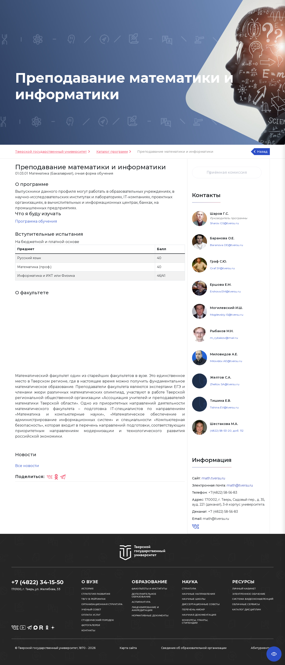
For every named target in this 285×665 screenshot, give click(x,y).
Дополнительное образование (144, 595)
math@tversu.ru (240, 485)
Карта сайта (128, 648)
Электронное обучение (248, 593)
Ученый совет (91, 609)
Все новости (27, 466)
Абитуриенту (260, 648)
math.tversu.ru (213, 478)
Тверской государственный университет (51, 152)
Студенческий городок (97, 620)
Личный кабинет (244, 588)
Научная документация (199, 614)
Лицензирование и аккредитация (145, 609)
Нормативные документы (150, 615)
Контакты (88, 630)
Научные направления (198, 593)
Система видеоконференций (252, 598)
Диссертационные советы (201, 604)
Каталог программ (112, 152)
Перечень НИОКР (193, 609)
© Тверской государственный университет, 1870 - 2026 (55, 648)
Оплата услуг (91, 614)
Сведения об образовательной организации (193, 648)
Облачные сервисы (246, 604)
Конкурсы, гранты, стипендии (195, 622)
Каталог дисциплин (246, 609)
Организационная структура (102, 604)
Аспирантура (141, 601)
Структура (189, 588)
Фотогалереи (90, 625)
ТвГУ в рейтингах (93, 598)
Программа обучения (36, 221)
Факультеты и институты (149, 588)
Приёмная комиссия (227, 172)
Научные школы (193, 598)
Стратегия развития (95, 593)
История (87, 588)
